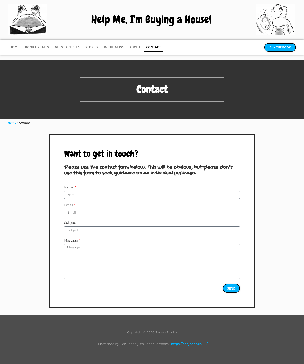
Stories (92, 47)
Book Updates (37, 47)
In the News (114, 47)
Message (71, 240)
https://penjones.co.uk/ (189, 344)
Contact (153, 47)
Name (69, 187)
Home (14, 47)
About (135, 47)
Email (69, 205)
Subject (70, 223)
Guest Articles (67, 47)
